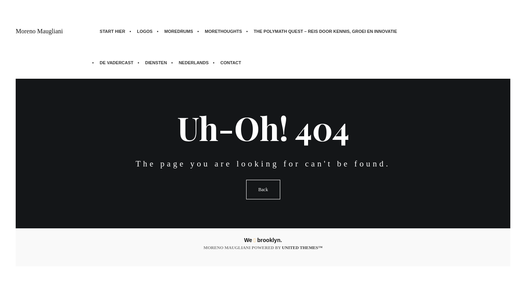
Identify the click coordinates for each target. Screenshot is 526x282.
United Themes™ (302, 247)
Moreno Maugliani (39, 31)
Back (263, 189)
